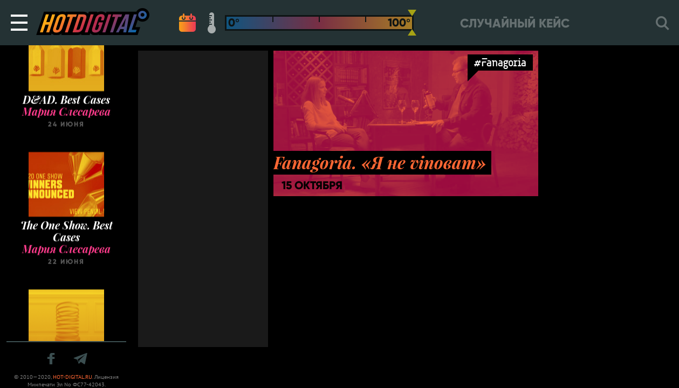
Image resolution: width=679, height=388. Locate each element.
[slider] (412, 23)
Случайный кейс (515, 23)
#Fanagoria (500, 62)
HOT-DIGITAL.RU (72, 376)
